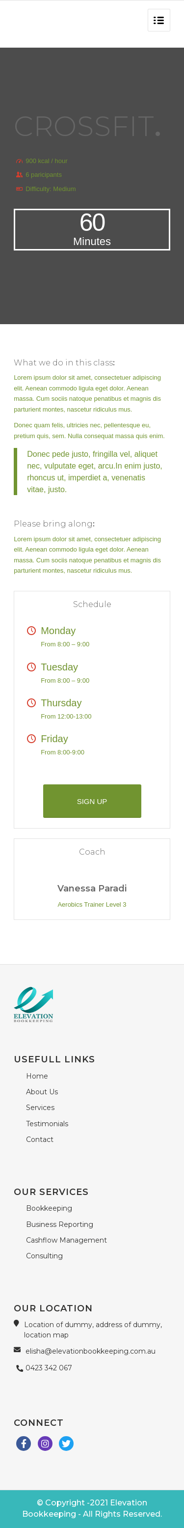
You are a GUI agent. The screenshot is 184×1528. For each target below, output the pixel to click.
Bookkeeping (49, 1208)
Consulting (44, 1255)
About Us (42, 1091)
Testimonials (47, 1123)
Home (37, 1076)
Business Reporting (59, 1224)
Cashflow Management (66, 1240)
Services (40, 1107)
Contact (39, 1139)
